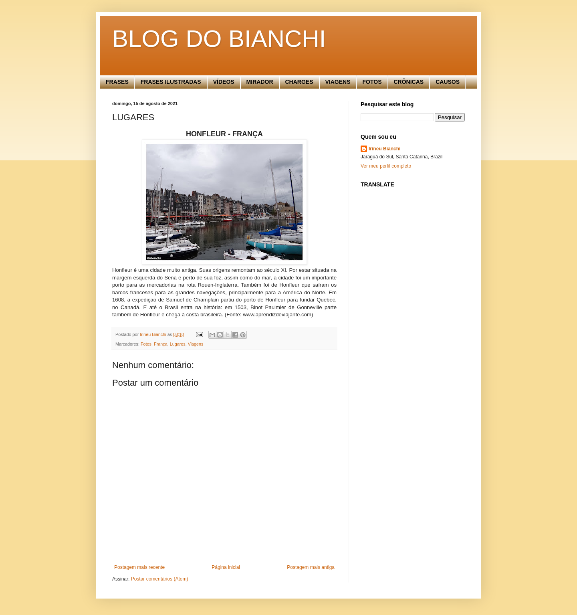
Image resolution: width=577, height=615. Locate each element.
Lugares (178, 344)
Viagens (196, 344)
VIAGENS (338, 82)
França (160, 344)
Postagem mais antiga (311, 567)
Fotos (146, 344)
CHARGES (299, 82)
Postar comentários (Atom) (159, 579)
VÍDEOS (223, 82)
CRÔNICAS (409, 82)
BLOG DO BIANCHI (219, 38)
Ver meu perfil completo (386, 166)
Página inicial (226, 567)
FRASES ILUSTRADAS (171, 82)
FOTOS (372, 82)
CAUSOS (448, 82)
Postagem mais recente (139, 567)
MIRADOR (259, 82)
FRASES (117, 82)
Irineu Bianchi (384, 149)
